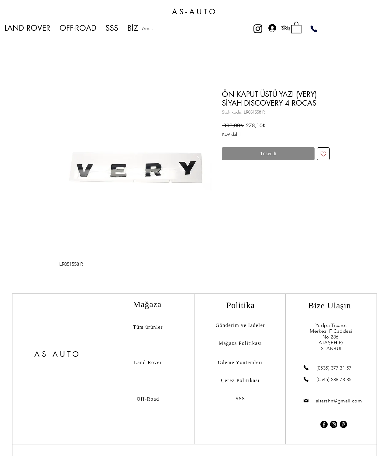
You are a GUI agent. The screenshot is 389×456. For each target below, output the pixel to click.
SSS (240, 398)
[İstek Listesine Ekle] (323, 153)
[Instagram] (258, 29)
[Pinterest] (343, 424)
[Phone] (314, 29)
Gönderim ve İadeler (240, 325)
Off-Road (148, 399)
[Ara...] (206, 28)
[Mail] (306, 401)
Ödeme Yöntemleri (240, 362)
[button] (296, 27)
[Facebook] (324, 424)
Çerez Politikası (240, 380)
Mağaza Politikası (240, 343)
